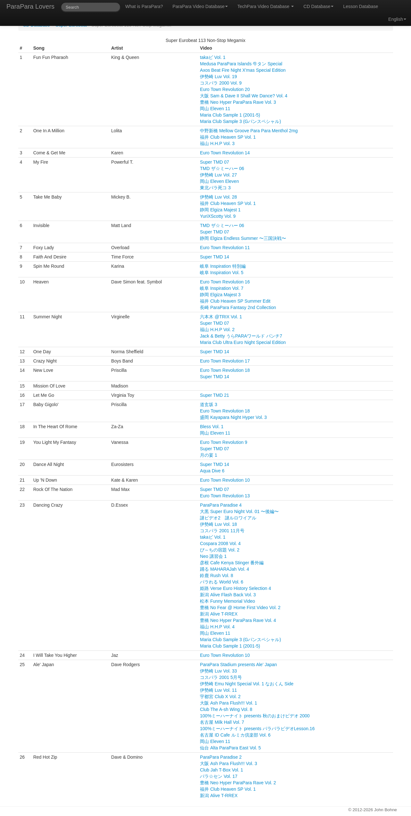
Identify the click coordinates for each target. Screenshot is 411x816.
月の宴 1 (208, 455)
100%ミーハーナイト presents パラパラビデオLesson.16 (257, 728)
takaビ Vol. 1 (212, 57)
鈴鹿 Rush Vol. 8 (216, 575)
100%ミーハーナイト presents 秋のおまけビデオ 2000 (254, 715)
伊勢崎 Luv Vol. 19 (218, 76)
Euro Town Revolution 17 (225, 360)
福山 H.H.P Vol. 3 (217, 143)
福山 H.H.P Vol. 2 (217, 329)
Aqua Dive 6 (212, 470)
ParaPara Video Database (200, 6)
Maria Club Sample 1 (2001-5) (230, 115)
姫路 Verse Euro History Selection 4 (235, 588)
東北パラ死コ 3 (215, 187)
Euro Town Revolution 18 (225, 370)
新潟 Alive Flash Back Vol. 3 (228, 594)
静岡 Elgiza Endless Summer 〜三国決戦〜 (243, 238)
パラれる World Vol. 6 (221, 581)
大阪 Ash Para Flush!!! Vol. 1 (228, 703)
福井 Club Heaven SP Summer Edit (235, 301)
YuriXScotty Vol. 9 (217, 216)
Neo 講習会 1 (213, 556)
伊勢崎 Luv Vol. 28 (218, 197)
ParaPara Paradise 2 (221, 757)
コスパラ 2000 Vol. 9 (221, 83)
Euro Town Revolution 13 (225, 495)
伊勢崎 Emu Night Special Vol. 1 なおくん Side (246, 683)
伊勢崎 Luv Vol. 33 (218, 670)
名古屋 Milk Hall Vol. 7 (222, 722)
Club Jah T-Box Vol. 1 (221, 769)
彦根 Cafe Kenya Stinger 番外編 (232, 562)
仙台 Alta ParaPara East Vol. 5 (230, 747)
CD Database (318, 6)
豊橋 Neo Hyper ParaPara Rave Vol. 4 (238, 620)
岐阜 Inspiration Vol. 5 (221, 272)
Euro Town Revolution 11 (225, 247)
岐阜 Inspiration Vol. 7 (221, 288)
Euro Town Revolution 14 (225, 152)
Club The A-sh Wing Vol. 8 (226, 709)
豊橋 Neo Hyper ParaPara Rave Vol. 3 (238, 102)
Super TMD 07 (214, 162)
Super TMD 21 (214, 395)
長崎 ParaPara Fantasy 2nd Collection (238, 307)
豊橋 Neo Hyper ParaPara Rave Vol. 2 (238, 782)
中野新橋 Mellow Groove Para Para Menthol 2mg (249, 130)
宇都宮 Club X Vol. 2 (220, 696)
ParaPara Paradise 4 (221, 505)
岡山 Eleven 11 (215, 108)
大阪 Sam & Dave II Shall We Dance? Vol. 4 (243, 95)
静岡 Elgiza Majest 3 (220, 294)
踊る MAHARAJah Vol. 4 (224, 569)
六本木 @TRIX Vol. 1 (221, 316)
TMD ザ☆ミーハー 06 (222, 168)
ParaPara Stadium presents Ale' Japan (238, 664)
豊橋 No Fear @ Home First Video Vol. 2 (240, 607)
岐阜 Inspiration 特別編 (222, 266)
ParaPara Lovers (30, 6)
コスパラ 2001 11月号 (222, 530)
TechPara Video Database (265, 6)
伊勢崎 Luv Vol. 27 (218, 174)
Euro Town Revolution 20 (225, 89)
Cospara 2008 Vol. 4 (220, 543)
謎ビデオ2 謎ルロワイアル (228, 517)
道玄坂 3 (208, 404)
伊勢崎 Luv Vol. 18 (218, 524)
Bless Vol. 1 (211, 426)
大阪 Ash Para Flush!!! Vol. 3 (228, 763)
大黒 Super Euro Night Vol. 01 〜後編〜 (239, 511)
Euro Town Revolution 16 (225, 281)
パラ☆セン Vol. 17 (218, 776)
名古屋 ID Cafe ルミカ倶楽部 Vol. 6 (235, 735)
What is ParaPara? (144, 6)
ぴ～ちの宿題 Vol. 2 (219, 549)
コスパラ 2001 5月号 (221, 677)
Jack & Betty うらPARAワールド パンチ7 (241, 336)
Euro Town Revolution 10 (225, 480)
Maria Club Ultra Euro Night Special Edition (243, 342)
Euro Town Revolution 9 (223, 442)
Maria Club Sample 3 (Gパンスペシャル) (240, 121)
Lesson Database (360, 6)
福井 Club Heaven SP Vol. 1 (228, 137)
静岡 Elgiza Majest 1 (220, 209)
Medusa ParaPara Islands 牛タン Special (241, 63)
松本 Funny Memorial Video (227, 601)
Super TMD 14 (214, 256)
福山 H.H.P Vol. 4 (217, 626)
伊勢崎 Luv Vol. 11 (218, 690)
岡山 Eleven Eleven (219, 181)
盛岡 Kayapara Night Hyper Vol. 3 (233, 417)
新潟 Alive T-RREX (218, 613)
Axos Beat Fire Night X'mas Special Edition (242, 70)
